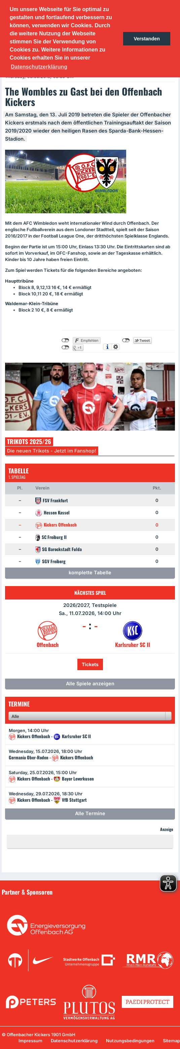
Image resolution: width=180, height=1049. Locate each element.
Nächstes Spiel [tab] (90, 592)
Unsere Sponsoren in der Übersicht (43, 901)
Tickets (90, 664)
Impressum (30, 1040)
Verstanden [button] (147, 38)
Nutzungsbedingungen (130, 1040)
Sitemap (171, 1040)
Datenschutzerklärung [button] (39, 67)
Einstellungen (115, 346)
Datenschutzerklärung (74, 1040)
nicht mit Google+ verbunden (65, 348)
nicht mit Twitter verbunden (126, 340)
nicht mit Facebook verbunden (65, 340)
